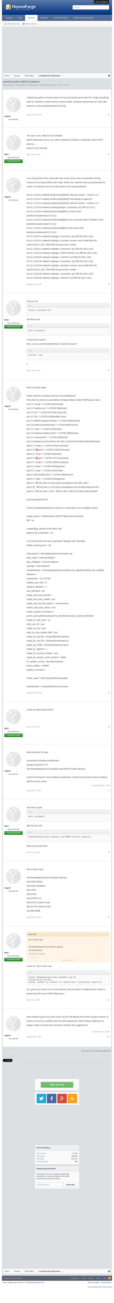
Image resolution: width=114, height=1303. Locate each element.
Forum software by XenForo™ (23, 1282)
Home (98, 1278)
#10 (108, 1000)
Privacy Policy (106, 1282)
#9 (109, 917)
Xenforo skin (8, 1278)
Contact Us (75, 1278)
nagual (53, 85)
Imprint (90, 1278)
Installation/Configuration (27, 85)
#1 (109, 115)
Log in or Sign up (101, 2)
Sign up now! (57, 1084)
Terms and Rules (93, 1282)
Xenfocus (19, 1278)
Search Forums (14, 24)
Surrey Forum (107, 1287)
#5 (109, 693)
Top (104, 1278)
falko (6, 154)
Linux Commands (61, 18)
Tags (20, 18)
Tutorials (9, 18)
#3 (109, 284)
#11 (108, 1037)
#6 (109, 727)
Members (44, 18)
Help (83, 1278)
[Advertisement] (57, 49)
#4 (109, 370)
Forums (31, 18)
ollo (76, 1161)
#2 (109, 154)
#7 (109, 790)
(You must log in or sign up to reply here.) (96, 1051)
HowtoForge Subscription (84, 18)
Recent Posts (31, 24)
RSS (109, 1278)
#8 (109, 852)
